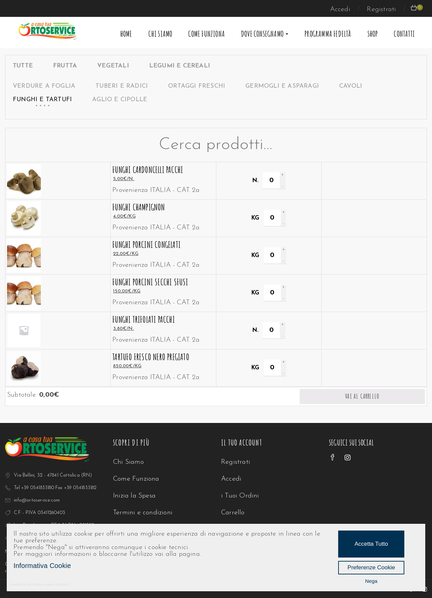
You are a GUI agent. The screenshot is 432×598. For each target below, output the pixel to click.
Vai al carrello (362, 396)
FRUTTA (65, 66)
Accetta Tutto (371, 544)
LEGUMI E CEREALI (179, 66)
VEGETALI (113, 66)
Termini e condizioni (142, 512)
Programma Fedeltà (327, 34)
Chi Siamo (160, 34)
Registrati (382, 9)
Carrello (233, 512)
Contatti (404, 34)
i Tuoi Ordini (240, 495)
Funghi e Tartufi (42, 99)
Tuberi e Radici (122, 86)
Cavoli (350, 86)
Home (126, 34)
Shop (373, 34)
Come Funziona (206, 34)
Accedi (341, 9)
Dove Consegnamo (264, 34)
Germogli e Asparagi (282, 86)
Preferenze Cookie (371, 567)
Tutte (23, 66)
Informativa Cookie (42, 565)
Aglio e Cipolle (119, 99)
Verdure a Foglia (44, 86)
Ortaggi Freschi (196, 86)
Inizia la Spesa (134, 495)
